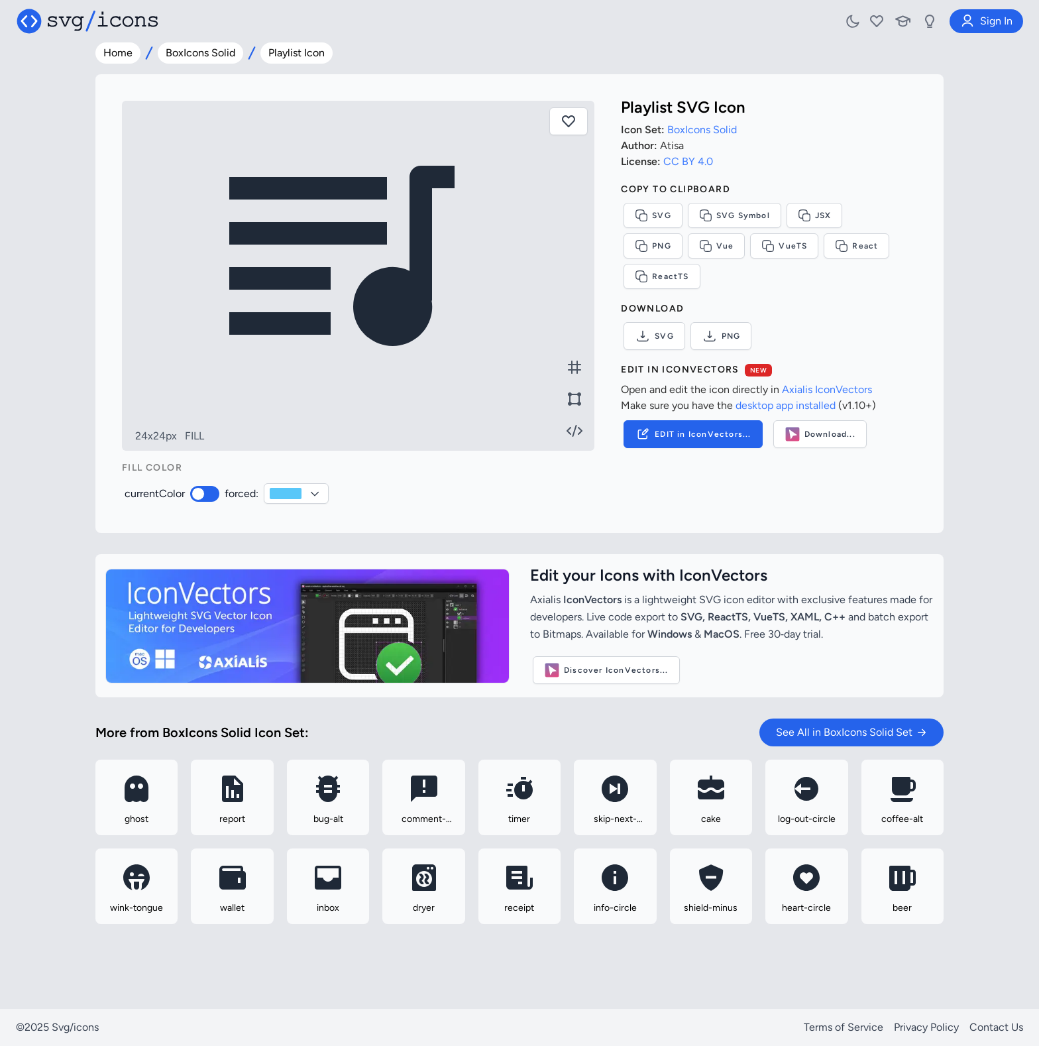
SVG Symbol (734, 215)
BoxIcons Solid (200, 52)
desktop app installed (786, 405)
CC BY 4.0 (688, 161)
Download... (820, 434)
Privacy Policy (926, 1027)
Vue (716, 246)
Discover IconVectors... (606, 670)
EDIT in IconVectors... (693, 434)
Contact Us (996, 1027)
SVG (653, 215)
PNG (653, 246)
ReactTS (661, 276)
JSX (815, 215)
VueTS (784, 246)
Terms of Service (843, 1027)
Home (118, 52)
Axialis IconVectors (827, 389)
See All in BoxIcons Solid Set (851, 732)
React (856, 246)
